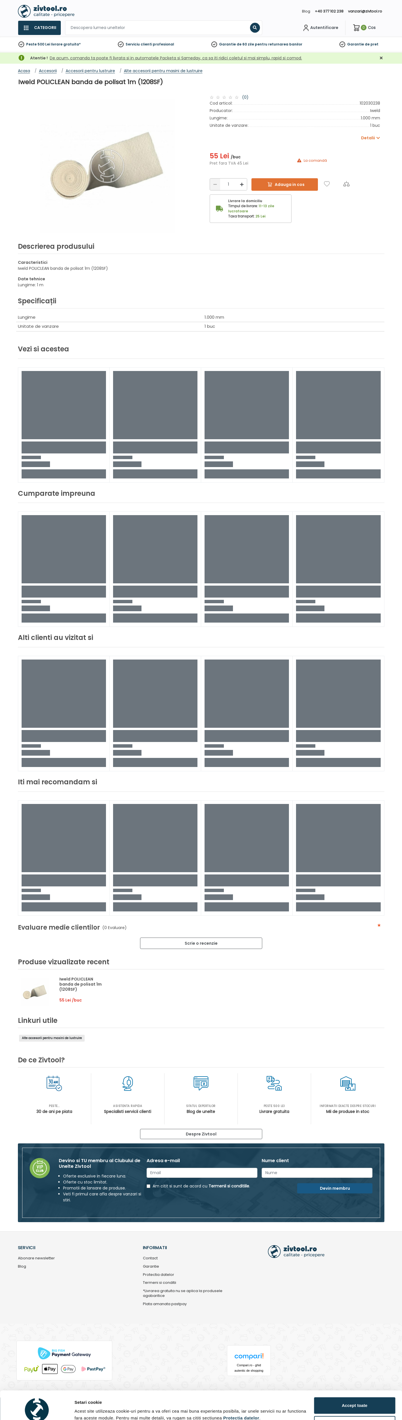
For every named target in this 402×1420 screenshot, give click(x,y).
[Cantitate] (228, 184)
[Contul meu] (320, 28)
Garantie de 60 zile (236, 44)
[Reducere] (215, 184)
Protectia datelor (158, 1274)
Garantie (355, 44)
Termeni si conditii (159, 1282)
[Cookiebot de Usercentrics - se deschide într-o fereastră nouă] (37, 1409)
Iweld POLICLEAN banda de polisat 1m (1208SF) (80, 984)
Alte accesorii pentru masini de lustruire (52, 1038)
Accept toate (354, 1378)
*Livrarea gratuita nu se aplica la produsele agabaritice (182, 1293)
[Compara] (346, 183)
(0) (245, 97)
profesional (163, 44)
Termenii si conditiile (229, 1186)
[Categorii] (39, 28)
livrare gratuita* (66, 44)
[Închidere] (381, 58)
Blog (306, 11)
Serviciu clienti (139, 44)
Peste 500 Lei (38, 44)
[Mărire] (242, 184)
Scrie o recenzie (201, 943)
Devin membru (335, 1188)
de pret (371, 44)
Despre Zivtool (201, 1134)
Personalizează (355, 1397)
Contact (150, 1258)
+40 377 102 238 (329, 11)
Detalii (81, 1406)
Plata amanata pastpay (165, 1304)
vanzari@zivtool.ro (365, 11)
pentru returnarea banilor (278, 44)
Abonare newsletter (36, 1258)
